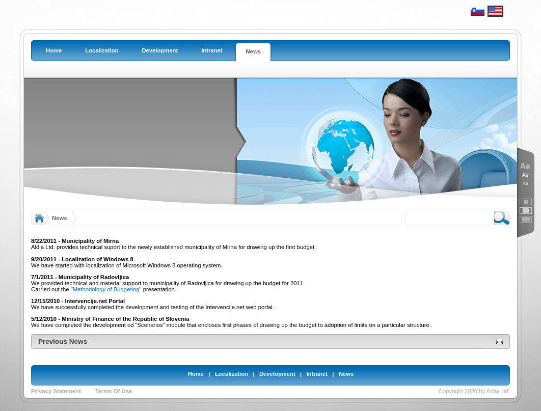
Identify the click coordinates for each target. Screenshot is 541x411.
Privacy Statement (56, 391)
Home (196, 374)
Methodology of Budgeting (106, 289)
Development (277, 374)
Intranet (317, 374)
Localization (231, 374)
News (59, 218)
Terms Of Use (113, 391)
